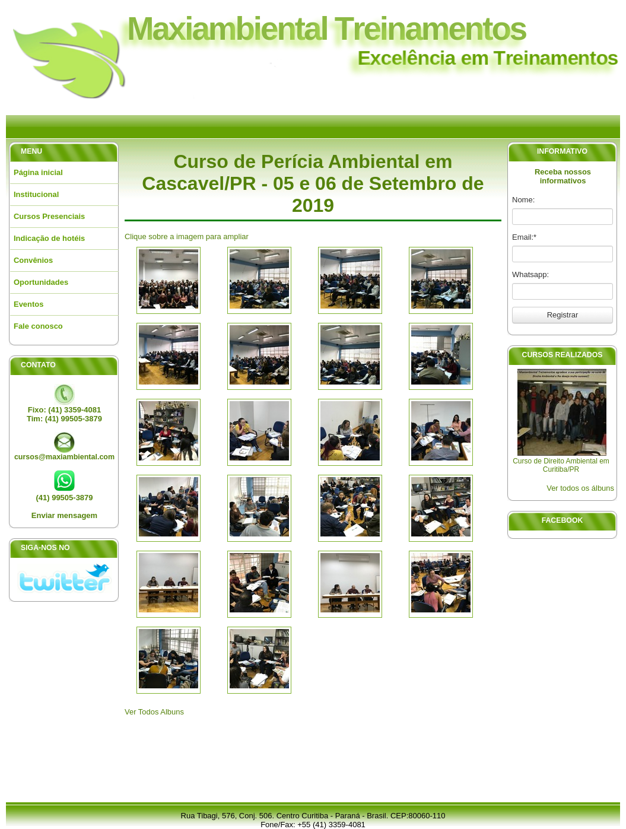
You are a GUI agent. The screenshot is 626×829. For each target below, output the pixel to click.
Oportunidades (41, 282)
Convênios (33, 260)
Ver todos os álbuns (580, 488)
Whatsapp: (530, 274)
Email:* (524, 237)
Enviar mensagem (64, 515)
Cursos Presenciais (49, 216)
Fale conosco (38, 326)
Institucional (36, 194)
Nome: (523, 199)
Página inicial (38, 172)
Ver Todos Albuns (154, 711)
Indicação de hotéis (49, 238)
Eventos (28, 304)
